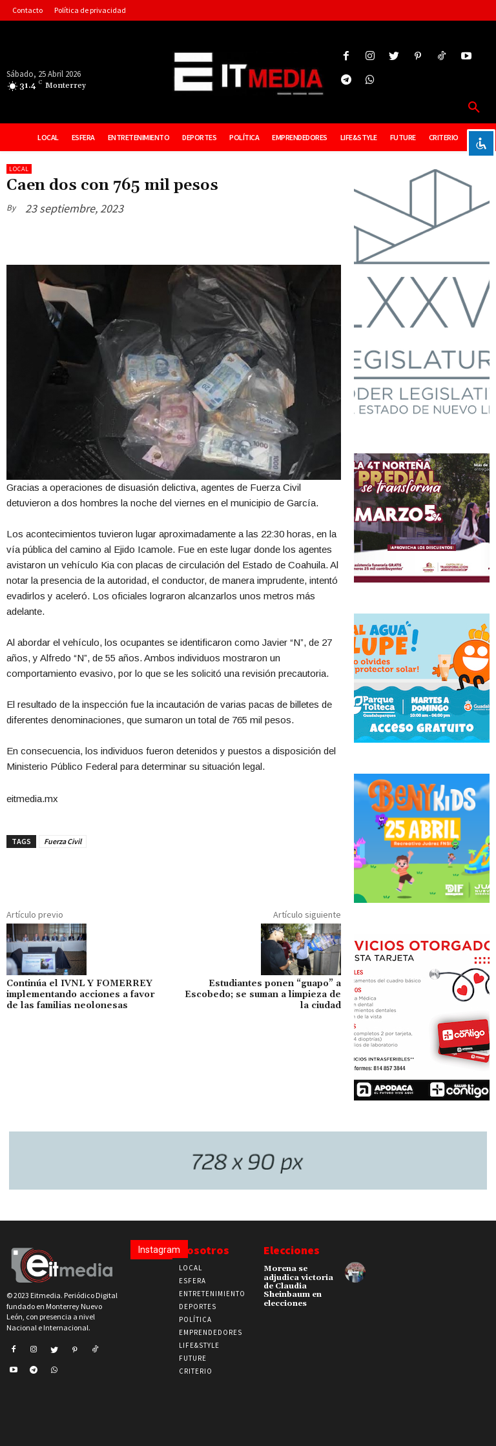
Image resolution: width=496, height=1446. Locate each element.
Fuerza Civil (62, 841)
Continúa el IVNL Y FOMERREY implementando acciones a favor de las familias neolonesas (80, 994)
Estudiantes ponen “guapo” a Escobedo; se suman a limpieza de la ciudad (263, 994)
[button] (474, 107)
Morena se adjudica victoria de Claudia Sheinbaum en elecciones (298, 1286)
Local (19, 169)
